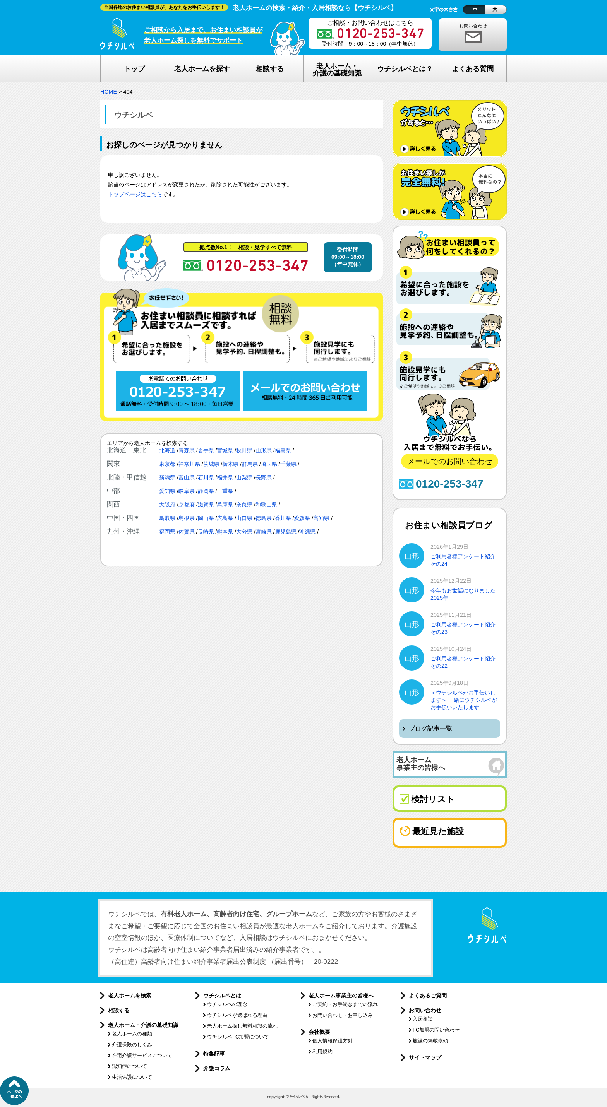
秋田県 (244, 450)
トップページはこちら (135, 194)
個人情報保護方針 (332, 1041)
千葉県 (288, 464)
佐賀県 (186, 532)
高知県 (321, 518)
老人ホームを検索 (129, 995)
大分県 (244, 532)
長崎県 (206, 532)
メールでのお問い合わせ (449, 461)
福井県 (225, 477)
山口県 (244, 518)
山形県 (263, 450)
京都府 (186, 504)
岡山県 (206, 518)
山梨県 (244, 477)
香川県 (283, 518)
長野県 (263, 477)
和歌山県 (266, 504)
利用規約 (322, 1051)
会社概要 (319, 1032)
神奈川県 (189, 464)
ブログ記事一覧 (430, 728)
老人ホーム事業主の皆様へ (341, 995)
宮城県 (225, 450)
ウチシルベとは (222, 995)
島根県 (186, 518)
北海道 (167, 450)
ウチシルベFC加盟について (238, 1037)
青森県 (186, 450)
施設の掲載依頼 (430, 1041)
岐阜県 (186, 491)
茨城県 (211, 464)
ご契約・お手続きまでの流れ (345, 1004)
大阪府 (167, 504)
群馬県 (250, 464)
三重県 (225, 491)
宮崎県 (263, 532)
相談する (119, 1010)
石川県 (206, 477)
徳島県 (263, 518)
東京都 (167, 464)
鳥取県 (167, 518)
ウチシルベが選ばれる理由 (237, 1015)
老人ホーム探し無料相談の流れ (242, 1026)
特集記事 (214, 1054)
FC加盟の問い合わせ (436, 1030)
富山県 (186, 477)
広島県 (225, 518)
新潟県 (167, 477)
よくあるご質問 (428, 995)
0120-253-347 (449, 484)
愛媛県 (302, 518)
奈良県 (244, 504)
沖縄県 (307, 532)
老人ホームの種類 (132, 1034)
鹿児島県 (286, 532)
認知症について (129, 1066)
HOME (108, 92)
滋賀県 (206, 504)
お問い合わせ (473, 26)
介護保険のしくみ (132, 1044)
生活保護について (132, 1077)
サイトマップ (425, 1057)
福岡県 (167, 532)
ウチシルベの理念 (227, 1004)
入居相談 (423, 1019)
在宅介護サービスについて (142, 1055)
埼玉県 (269, 464)
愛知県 (167, 491)
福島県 (283, 450)
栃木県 (230, 464)
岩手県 (206, 450)
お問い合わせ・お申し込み (342, 1015)
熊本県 (225, 532)
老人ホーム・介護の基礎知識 (143, 1025)
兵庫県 (225, 504)
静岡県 (206, 491)
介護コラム (216, 1068)
